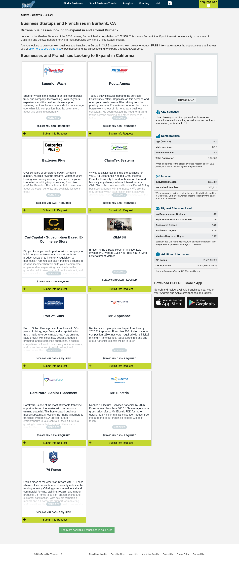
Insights (128, 3)
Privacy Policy (183, 554)
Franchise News (118, 554)
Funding (144, 3)
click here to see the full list (45, 48)
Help (158, 3)
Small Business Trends (103, 3)
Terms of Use (199, 554)
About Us (133, 554)
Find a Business (73, 3)
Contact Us (168, 554)
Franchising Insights (98, 554)
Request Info (208, 4)
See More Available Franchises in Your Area (86, 530)
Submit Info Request (55, 133)
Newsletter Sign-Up (150, 554)
